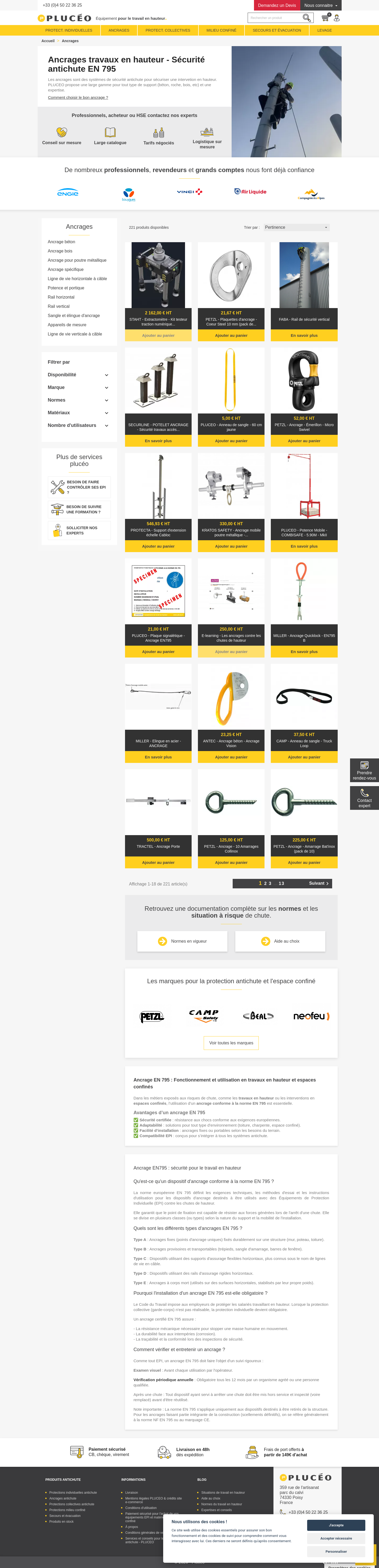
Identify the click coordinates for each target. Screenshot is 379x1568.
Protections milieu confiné (67, 1510)
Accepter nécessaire (336, 1538)
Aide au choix (287, 941)
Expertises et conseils (216, 1510)
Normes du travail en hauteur (221, 1504)
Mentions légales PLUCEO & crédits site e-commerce (153, 1500)
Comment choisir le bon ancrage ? (78, 97)
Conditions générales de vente (146, 1533)
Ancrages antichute (63, 1498)
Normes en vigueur (189, 941)
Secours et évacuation (65, 1516)
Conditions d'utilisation (141, 1508)
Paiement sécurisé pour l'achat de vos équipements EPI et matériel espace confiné (151, 1517)
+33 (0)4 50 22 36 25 (62, 5)
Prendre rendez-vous (364, 775)
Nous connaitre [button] (319, 5)
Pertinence (296, 227)
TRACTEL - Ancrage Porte (158, 846)
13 (282, 883)
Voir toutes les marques (231, 1043)
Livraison (131, 1492)
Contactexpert (364, 803)
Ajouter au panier (158, 335)
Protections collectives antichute (71, 1504)
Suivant (320, 883)
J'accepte (336, 1525)
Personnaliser (336, 1552)
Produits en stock (61, 1521)
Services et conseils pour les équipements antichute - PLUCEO (154, 1540)
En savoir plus (304, 335)
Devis (277, 5)
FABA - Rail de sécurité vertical (304, 319)
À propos (131, 1527)
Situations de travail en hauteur (223, 1492)
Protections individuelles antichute (73, 1492)
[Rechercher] (280, 18)
